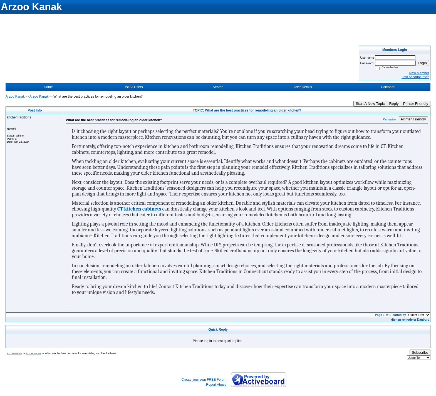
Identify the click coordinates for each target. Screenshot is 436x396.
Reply (394, 104)
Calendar (388, 87)
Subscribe (420, 352)
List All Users (133, 87)
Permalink (389, 119)
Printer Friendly (415, 104)
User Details (303, 87)
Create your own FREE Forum (204, 380)
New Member (419, 73)
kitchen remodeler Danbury (409, 319)
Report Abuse (216, 385)
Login (422, 63)
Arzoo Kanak (15, 96)
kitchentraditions (19, 117)
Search (218, 87)
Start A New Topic (370, 104)
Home (48, 87)
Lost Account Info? (415, 77)
